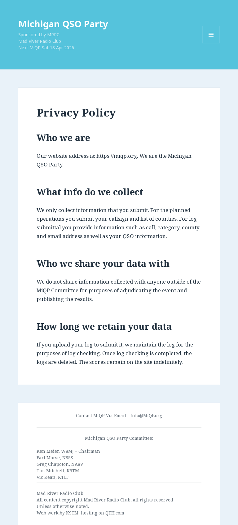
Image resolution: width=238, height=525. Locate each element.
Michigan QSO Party (63, 24)
